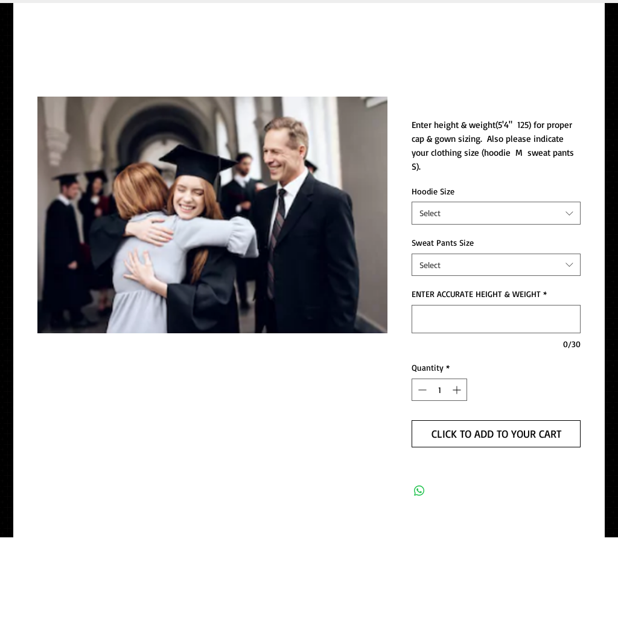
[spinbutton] (439, 389)
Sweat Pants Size (443, 242)
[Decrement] (420, 389)
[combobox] (496, 213)
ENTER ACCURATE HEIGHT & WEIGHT (479, 294)
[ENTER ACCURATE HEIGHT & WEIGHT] (496, 319)
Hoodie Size (433, 191)
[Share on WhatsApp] (419, 491)
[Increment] (457, 389)
